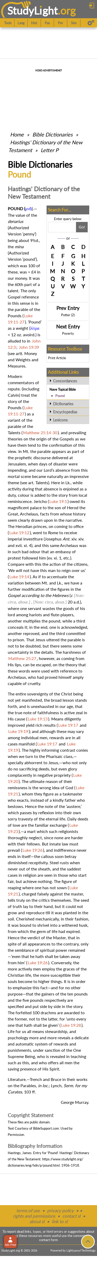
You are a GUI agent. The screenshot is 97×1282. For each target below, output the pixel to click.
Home (17, 134)
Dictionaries (63, 403)
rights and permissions (34, 1216)
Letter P (49, 150)
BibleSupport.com (46, 1128)
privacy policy (60, 1210)
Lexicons (60, 420)
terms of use (28, 1210)
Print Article (57, 358)
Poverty (68, 333)
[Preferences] (90, 23)
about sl (36, 1221)
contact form (48, 1240)
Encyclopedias (65, 411)
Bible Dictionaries (52, 134)
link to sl (60, 1221)
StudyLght (32, 10)
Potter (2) (68, 315)
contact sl (71, 1216)
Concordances (65, 380)
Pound (60, 396)
